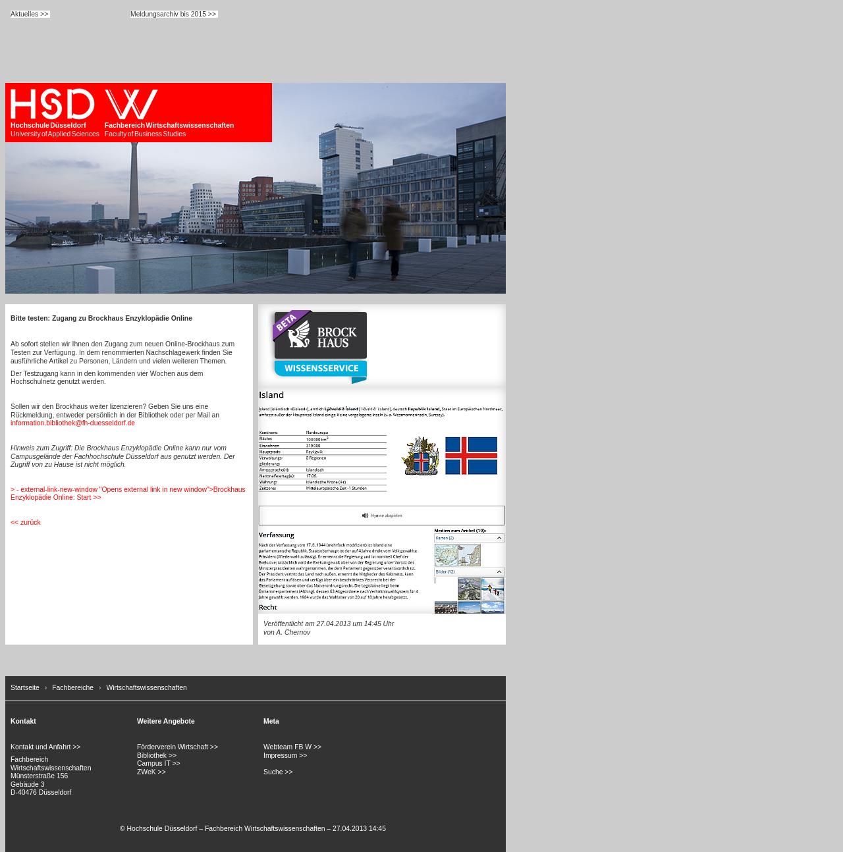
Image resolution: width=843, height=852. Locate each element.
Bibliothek (152, 755)
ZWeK (146, 772)
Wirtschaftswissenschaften (146, 687)
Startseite (25, 687)
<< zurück (26, 522)
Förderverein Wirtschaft (172, 747)
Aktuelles (24, 14)
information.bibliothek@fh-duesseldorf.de (73, 423)
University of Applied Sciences (55, 113)
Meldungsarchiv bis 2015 (168, 14)
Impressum (280, 755)
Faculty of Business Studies (169, 113)
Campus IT (154, 763)
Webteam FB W (287, 747)
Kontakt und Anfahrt (40, 747)
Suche (273, 772)
